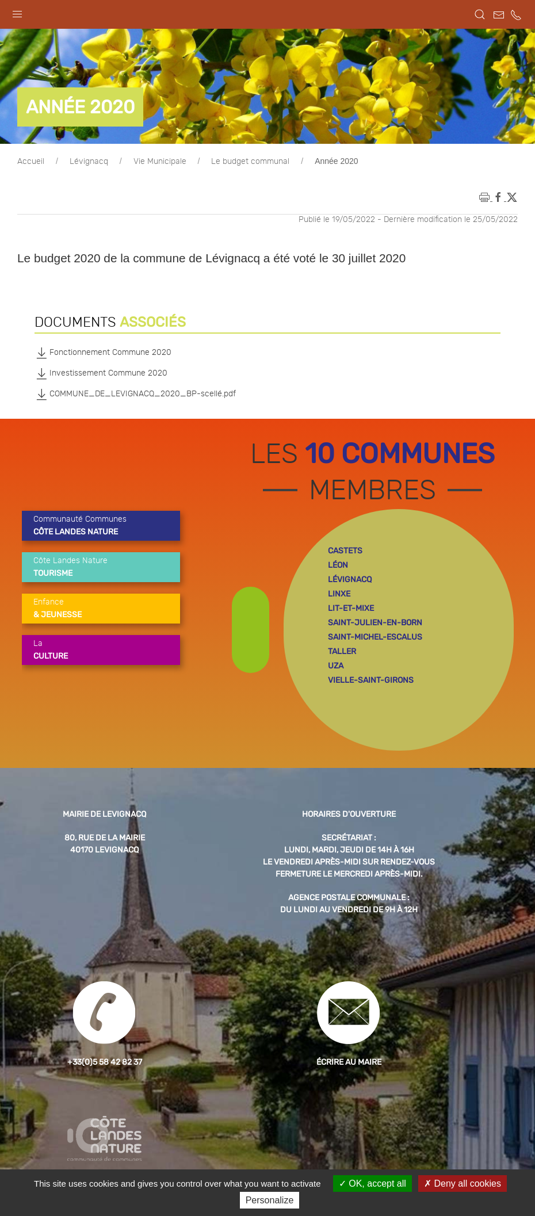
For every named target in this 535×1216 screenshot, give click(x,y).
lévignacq (350, 579)
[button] (17, 11)
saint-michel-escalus (375, 637)
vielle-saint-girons (371, 680)
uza (335, 666)
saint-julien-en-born (375, 623)
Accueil (30, 162)
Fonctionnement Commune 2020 (103, 352)
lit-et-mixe (351, 608)
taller (342, 651)
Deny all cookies (462, 1183)
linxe (339, 594)
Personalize (270, 1200)
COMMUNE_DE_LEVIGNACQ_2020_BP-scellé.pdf (135, 394)
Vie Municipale (159, 162)
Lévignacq (89, 162)
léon (338, 565)
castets (345, 551)
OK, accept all (372, 1183)
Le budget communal (250, 162)
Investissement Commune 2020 (101, 373)
